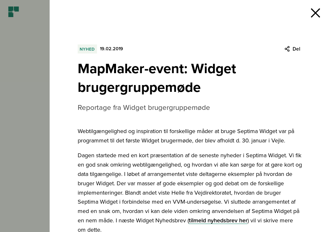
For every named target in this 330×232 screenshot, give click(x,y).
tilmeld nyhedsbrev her (218, 220)
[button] (315, 13)
